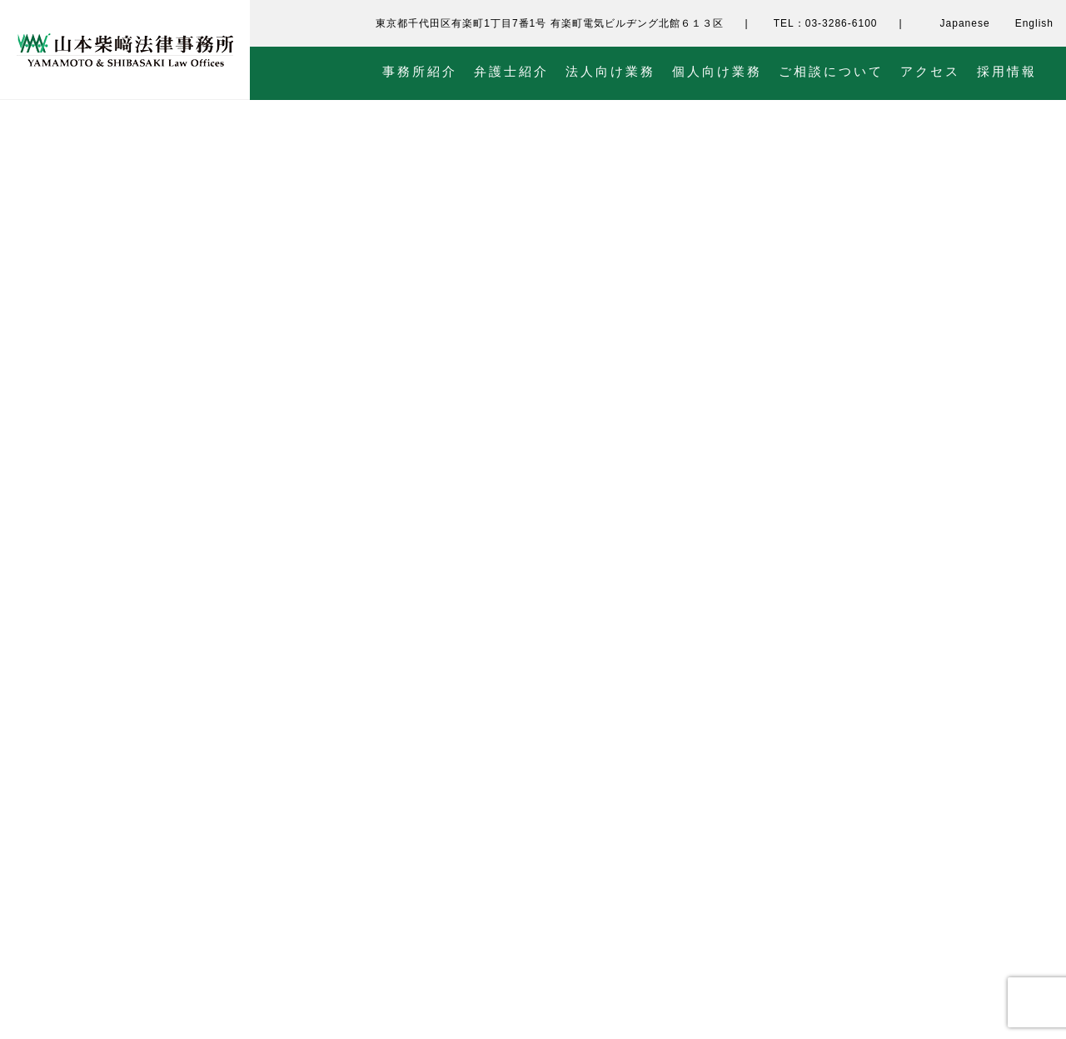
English (1034, 23)
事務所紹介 (419, 71)
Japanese (965, 23)
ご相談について (831, 71)
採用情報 (1007, 71)
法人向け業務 (610, 71)
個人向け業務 (717, 71)
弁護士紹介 (511, 71)
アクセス (930, 71)
